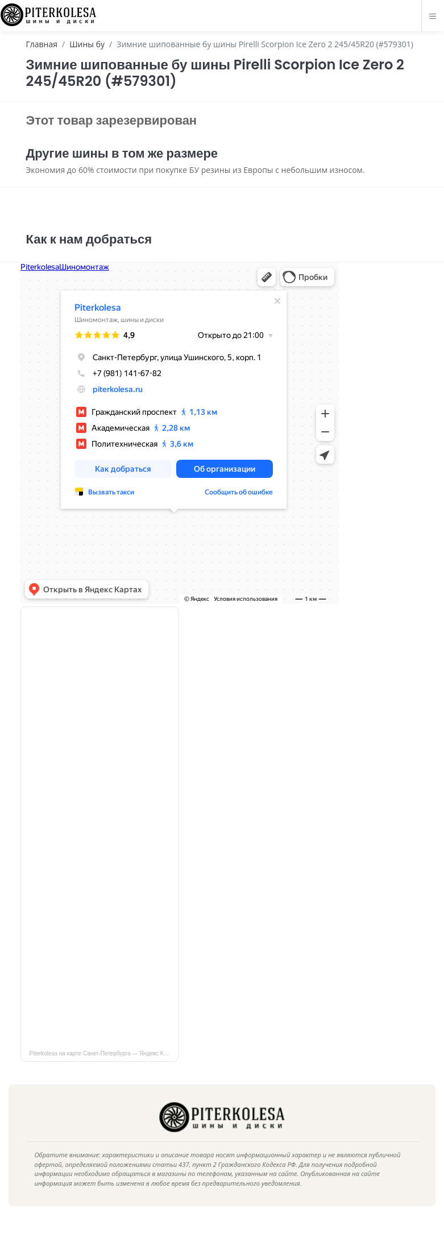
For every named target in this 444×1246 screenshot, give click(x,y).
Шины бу (87, 44)
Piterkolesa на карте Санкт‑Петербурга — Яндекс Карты (103, 1070)
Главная (42, 44)
